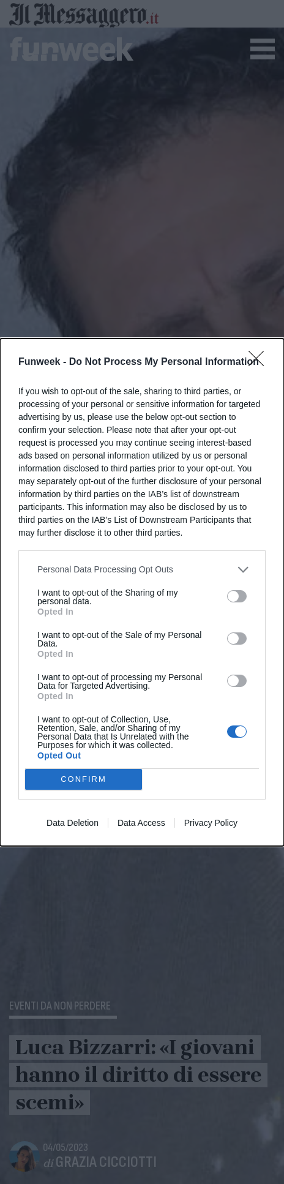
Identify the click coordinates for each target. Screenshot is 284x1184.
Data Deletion (73, 823)
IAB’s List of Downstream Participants (163, 520)
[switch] (237, 596)
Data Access (141, 823)
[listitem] (142, 569)
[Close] (260, 362)
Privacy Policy (210, 823)
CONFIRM (83, 779)
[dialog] (142, 592)
